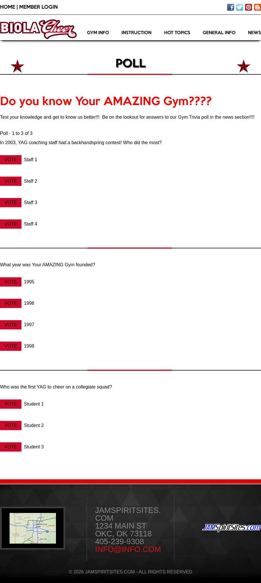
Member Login (38, 7)
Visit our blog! (257, 7)
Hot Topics (177, 33)
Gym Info (98, 33)
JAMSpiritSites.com (231, 528)
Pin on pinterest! (248, 7)
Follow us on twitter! (239, 7)
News (254, 33)
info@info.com (128, 549)
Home (7, 7)
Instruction (136, 33)
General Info (219, 33)
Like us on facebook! (230, 7)
